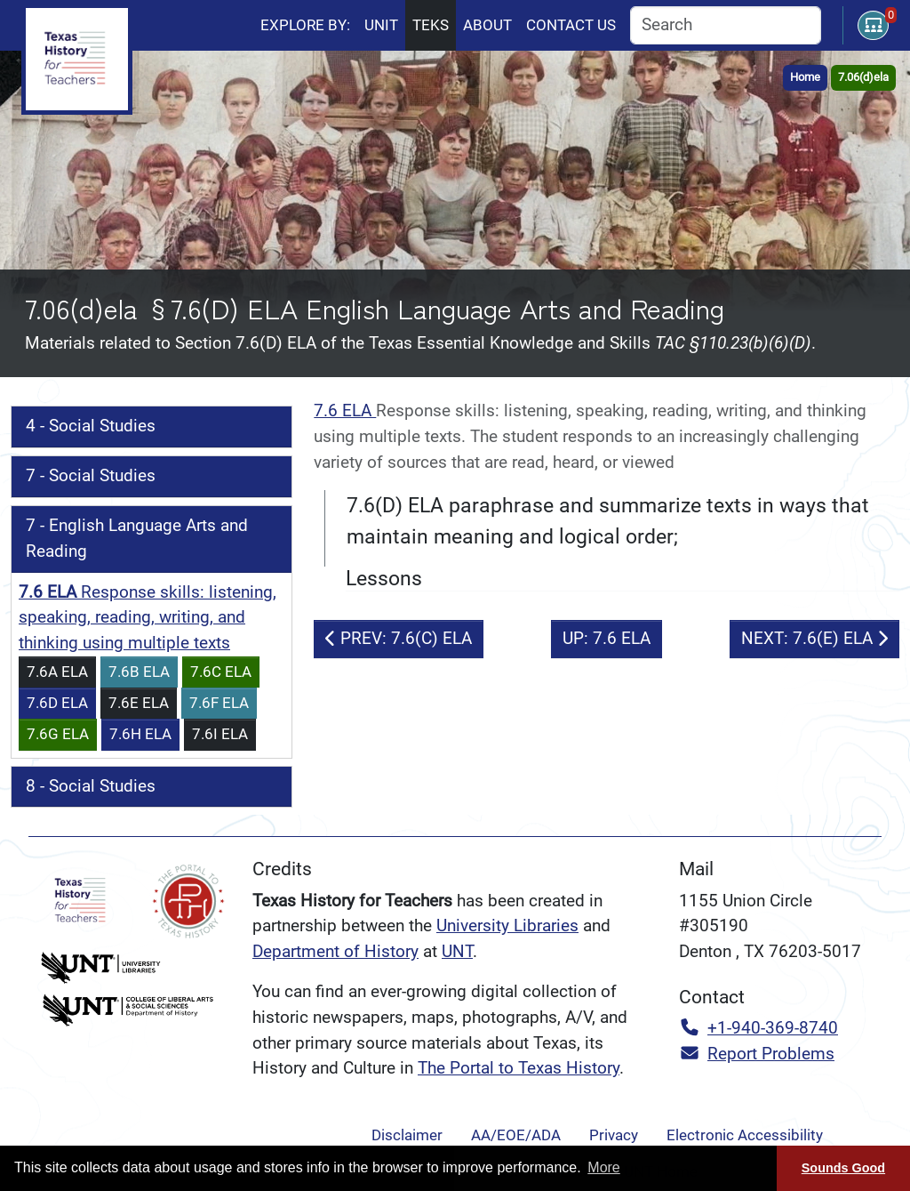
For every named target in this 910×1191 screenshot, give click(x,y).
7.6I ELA (220, 734)
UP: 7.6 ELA (607, 638)
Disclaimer (407, 1135)
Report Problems (756, 1053)
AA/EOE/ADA (516, 1135)
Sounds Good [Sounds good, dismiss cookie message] (843, 1168)
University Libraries (507, 925)
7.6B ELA (139, 671)
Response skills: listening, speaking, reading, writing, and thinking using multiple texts (147, 618)
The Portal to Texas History (518, 1068)
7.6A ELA (57, 671)
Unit (381, 25)
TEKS (430, 25)
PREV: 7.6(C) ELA (398, 638)
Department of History (335, 951)
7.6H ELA (140, 734)
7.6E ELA (138, 703)
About (487, 25)
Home (805, 77)
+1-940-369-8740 (758, 1028)
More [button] (603, 1167)
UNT (457, 951)
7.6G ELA (58, 734)
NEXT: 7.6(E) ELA (814, 638)
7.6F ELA (219, 703)
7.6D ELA (57, 703)
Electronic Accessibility (745, 1135)
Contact (571, 25)
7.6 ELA (345, 410)
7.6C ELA (220, 671)
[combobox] (725, 25)
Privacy (613, 1135)
